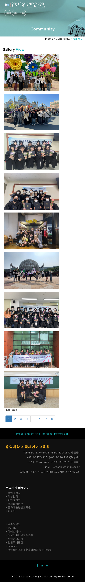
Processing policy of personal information (42, 433)
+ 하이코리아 (13, 531)
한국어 (7, 13)
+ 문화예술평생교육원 (18, 507)
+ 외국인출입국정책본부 (19, 535)
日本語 (22, 13)
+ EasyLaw (11, 546)
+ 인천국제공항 (14, 542)
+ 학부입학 (11, 496)
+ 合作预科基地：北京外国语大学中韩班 (28, 549)
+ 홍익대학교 (13, 492)
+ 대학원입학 (13, 500)
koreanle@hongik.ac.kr (66, 466)
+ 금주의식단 (13, 524)
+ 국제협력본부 (14, 503)
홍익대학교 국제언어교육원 (27, 447)
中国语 (15, 13)
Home (49, 38)
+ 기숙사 (10, 511)
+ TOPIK (10, 527)
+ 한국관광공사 (14, 538)
